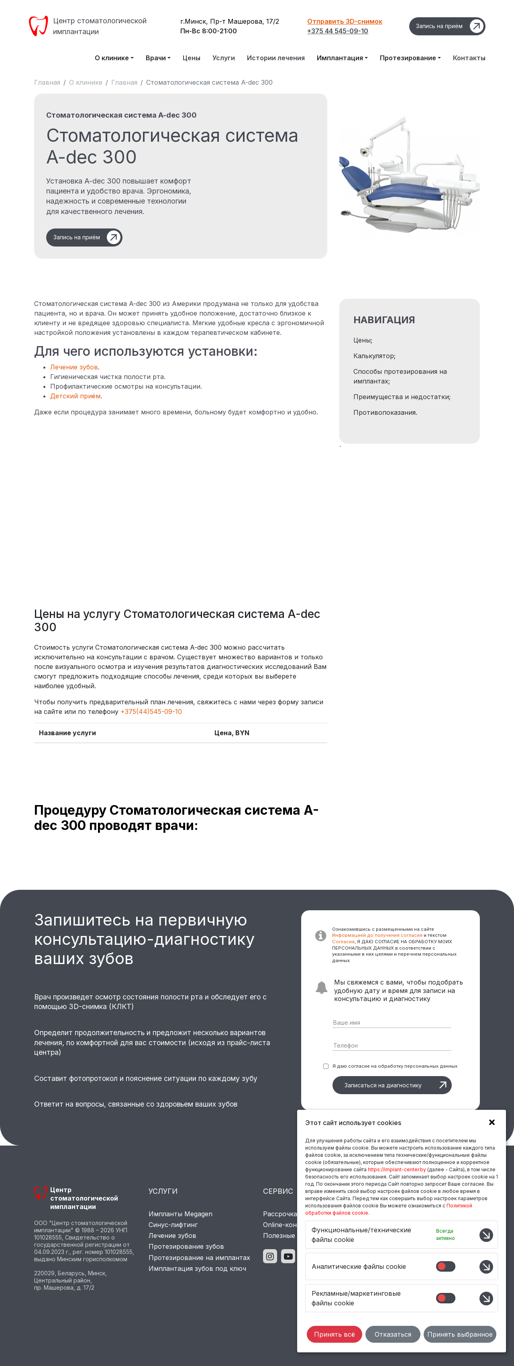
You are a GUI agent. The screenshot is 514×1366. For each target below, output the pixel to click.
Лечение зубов (74, 367)
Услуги (223, 58)
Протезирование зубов (186, 1246)
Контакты (469, 58)
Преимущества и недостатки (401, 397)
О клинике (85, 82)
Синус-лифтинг (173, 1225)
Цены (191, 58)
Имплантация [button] (340, 58)
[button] (490, 1123)
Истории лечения (276, 58)
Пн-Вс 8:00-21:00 (208, 31)
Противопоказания (384, 412)
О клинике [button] (112, 58)
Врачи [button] (156, 58)
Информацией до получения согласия (377, 935)
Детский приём (75, 396)
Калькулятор (373, 356)
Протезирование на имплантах (199, 1258)
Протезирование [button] (408, 58)
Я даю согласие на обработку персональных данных (394, 1066)
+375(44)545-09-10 (151, 711)
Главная (47, 82)
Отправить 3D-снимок (344, 21)
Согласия (343, 941)
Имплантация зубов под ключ (197, 1268)
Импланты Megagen (180, 1214)
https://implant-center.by (397, 1169)
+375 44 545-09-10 (337, 31)
